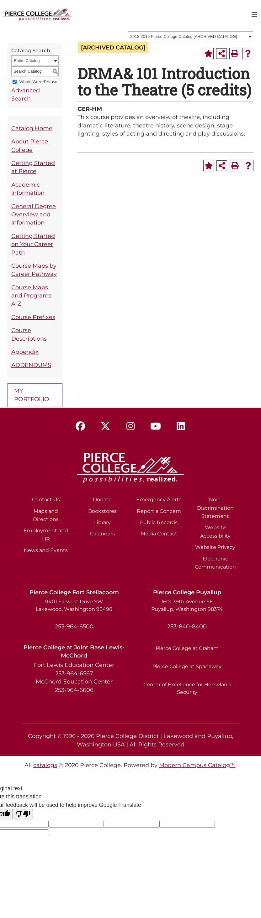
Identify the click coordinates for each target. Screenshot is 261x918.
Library (102, 522)
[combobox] (190, 36)
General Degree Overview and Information (33, 214)
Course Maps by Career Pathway (34, 269)
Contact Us (46, 500)
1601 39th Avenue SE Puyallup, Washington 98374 (187, 605)
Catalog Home (31, 128)
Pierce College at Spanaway (186, 666)
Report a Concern (159, 511)
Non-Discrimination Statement (215, 508)
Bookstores (102, 511)
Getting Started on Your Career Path (33, 244)
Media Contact (159, 534)
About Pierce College (29, 145)
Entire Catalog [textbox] (27, 60)
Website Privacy (215, 547)
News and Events (46, 550)
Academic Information (28, 188)
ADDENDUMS (31, 365)
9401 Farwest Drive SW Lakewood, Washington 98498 (74, 605)
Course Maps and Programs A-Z (31, 295)
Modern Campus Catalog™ (197, 765)
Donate (102, 500)
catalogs (45, 765)
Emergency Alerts (158, 500)
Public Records (159, 522)
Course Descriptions (29, 334)
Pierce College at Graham (187, 648)
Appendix (25, 351)
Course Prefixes (33, 317)
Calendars (102, 534)
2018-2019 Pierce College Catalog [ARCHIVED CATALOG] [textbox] (183, 36)
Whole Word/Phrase (38, 81)
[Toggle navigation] (254, 14)
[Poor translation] (23, 814)
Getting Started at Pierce (33, 167)
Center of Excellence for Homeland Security (187, 688)
